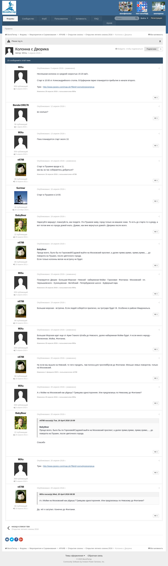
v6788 (21, 159)
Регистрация (156, 18)
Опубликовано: (51, 68)
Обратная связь (95, 556)
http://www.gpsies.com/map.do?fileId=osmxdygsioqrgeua (69, 87)
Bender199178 (21, 105)
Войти (144, 18)
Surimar (20, 188)
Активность (81, 19)
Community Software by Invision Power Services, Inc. (84, 562)
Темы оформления (75, 556)
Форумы (10, 19)
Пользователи (61, 19)
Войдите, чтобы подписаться (130, 49)
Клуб (44, 19)
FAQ (96, 19)
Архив (109, 23)
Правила (8, 29)
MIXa (24, 53)
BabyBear (20, 215)
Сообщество (28, 19)
